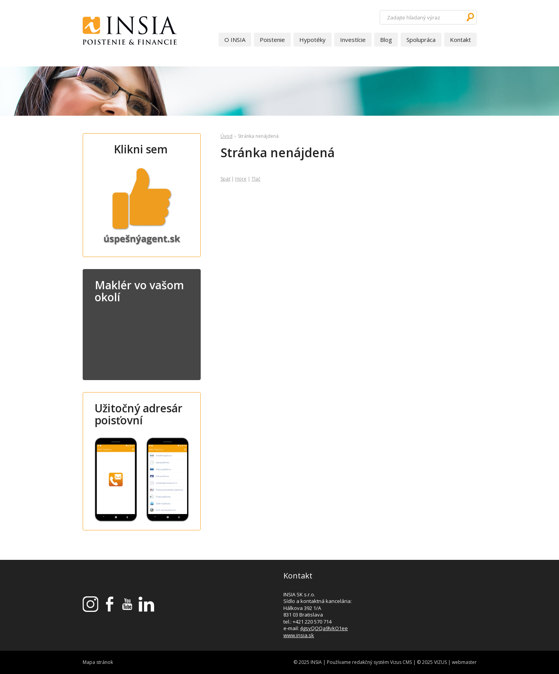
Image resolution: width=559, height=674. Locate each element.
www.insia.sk (298, 635)
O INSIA (234, 39)
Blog (386, 39)
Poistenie (272, 39)
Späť (225, 178)
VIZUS (440, 662)
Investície (353, 39)
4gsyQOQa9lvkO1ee (324, 628)
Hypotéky (312, 39)
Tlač (256, 178)
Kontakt (460, 39)
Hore (241, 178)
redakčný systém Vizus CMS (382, 662)
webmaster (464, 662)
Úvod (226, 136)
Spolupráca (421, 39)
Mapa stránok (98, 662)
